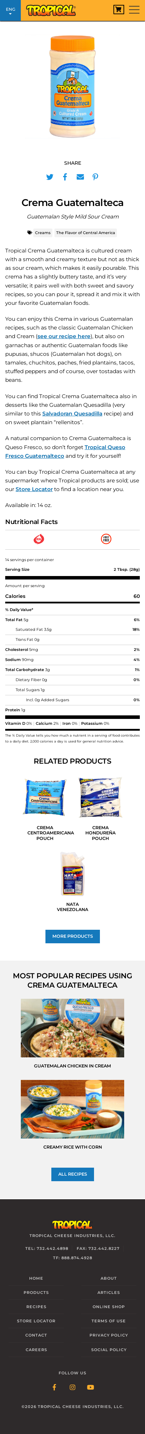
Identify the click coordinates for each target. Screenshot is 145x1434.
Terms (109, 1321)
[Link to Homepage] (54, 8)
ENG (10, 11)
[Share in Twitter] (50, 177)
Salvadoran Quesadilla (72, 413)
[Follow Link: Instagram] (72, 1388)
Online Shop (109, 1306)
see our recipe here (64, 336)
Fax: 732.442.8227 (98, 1248)
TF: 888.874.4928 (72, 1257)
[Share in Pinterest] (95, 177)
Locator (36, 1321)
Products (36, 1292)
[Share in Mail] (80, 177)
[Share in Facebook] (65, 177)
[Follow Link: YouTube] (90, 1388)
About (109, 1278)
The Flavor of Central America (85, 232)
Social (109, 1349)
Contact (36, 1335)
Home (36, 1278)
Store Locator (34, 489)
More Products (72, 936)
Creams (43, 232)
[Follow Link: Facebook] (54, 1388)
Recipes (36, 1306)
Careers (36, 1349)
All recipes (72, 1174)
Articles (108, 1292)
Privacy (108, 1335)
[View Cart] (118, 9)
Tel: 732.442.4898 (46, 1248)
